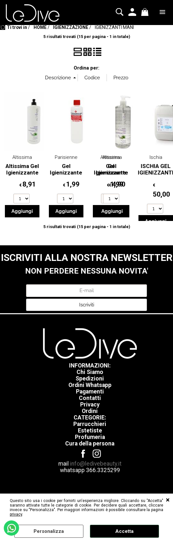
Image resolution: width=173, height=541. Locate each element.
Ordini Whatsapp (89, 385)
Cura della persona (89, 443)
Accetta (124, 531)
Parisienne (66, 157)
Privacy (90, 404)
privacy (16, 514)
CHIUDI (168, 500)
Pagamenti (90, 391)
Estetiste (90, 430)
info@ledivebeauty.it (96, 463)
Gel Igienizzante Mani (66, 173)
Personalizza (49, 531)
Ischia (156, 157)
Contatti (90, 398)
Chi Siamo (90, 372)
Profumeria (90, 437)
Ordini (90, 411)
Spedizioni (90, 378)
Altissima (22, 157)
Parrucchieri (89, 424)
